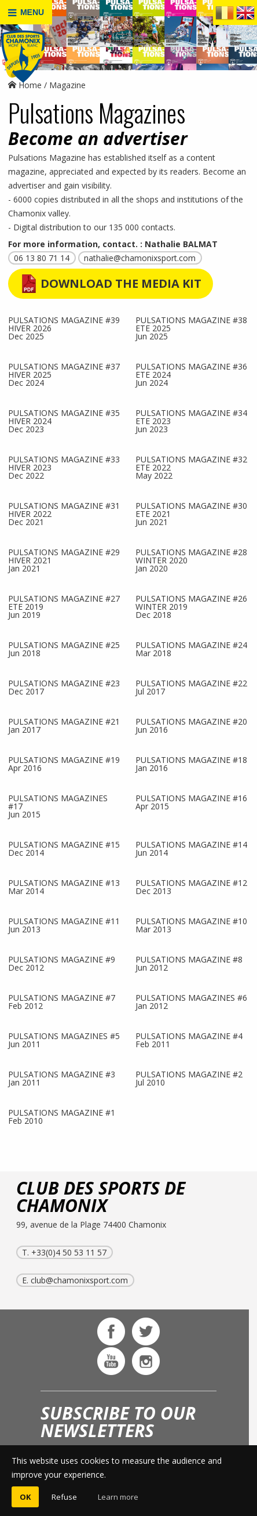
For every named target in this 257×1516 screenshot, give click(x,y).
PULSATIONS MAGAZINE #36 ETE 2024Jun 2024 (191, 374)
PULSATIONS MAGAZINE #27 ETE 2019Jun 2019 (64, 606)
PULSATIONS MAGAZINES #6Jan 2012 (191, 1001)
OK (25, 1497)
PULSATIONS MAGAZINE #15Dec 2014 (64, 848)
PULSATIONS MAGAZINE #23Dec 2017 (64, 687)
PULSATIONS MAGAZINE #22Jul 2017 (191, 687)
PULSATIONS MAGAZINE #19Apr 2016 (64, 763)
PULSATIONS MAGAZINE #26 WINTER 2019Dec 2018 (191, 606)
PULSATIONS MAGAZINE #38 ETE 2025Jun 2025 (191, 327)
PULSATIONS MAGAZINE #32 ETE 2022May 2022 (191, 467)
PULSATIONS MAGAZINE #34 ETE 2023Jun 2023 (191, 420)
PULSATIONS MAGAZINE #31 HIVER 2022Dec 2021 (64, 513)
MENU (26, 12)
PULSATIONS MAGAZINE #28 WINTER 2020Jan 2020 (191, 560)
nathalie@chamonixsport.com (140, 257)
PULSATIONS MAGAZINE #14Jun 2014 (191, 848)
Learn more (118, 1497)
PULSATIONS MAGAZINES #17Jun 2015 (58, 806)
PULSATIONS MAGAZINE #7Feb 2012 (61, 1001)
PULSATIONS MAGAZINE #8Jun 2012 (189, 963)
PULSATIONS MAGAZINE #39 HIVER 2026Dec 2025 (64, 327)
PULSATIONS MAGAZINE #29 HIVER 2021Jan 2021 (64, 560)
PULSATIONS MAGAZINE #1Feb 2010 (61, 1116)
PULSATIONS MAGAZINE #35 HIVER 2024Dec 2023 (64, 420)
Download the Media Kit (121, 283)
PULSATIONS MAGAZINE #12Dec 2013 (191, 886)
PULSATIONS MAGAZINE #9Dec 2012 (61, 963)
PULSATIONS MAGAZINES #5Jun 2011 (64, 1039)
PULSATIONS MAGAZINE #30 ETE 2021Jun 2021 (191, 513)
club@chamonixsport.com (79, 1280)
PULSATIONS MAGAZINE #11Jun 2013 (64, 925)
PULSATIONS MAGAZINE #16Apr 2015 (191, 802)
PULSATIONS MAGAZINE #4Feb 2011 (189, 1039)
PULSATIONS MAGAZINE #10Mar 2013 (191, 925)
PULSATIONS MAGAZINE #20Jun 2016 (191, 725)
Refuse (64, 1497)
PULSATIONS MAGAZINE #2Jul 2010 (189, 1078)
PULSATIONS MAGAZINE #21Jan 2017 (64, 725)
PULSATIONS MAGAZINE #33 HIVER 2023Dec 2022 (64, 467)
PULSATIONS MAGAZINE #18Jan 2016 (191, 763)
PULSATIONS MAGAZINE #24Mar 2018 (191, 648)
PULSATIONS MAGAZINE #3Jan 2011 (61, 1078)
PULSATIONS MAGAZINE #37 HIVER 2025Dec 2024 (64, 374)
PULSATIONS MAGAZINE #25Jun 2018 (64, 648)
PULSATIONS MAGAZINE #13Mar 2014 (64, 886)
